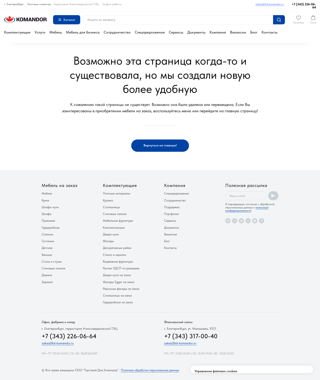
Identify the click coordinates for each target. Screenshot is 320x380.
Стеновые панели (53, 268)
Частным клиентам (39, 4)
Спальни (47, 234)
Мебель (55, 32)
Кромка (108, 200)
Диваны (47, 275)
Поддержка (171, 207)
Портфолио (171, 214)
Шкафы (46, 214)
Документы (196, 32)
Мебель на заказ (60, 185)
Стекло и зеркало (114, 255)
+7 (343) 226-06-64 (304, 5)
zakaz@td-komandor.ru (270, 4)
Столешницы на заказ (117, 295)
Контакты (270, 32)
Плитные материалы (116, 193)
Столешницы (111, 207)
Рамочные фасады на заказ (121, 289)
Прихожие (48, 221)
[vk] (234, 220)
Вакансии (238, 32)
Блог (254, 32)
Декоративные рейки (117, 248)
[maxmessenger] (227, 220)
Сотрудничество (117, 32)
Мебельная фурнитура (118, 221)
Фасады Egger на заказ (118, 282)
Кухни (45, 200)
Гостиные (48, 241)
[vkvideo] (241, 220)
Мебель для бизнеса (83, 32)
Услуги (39, 32)
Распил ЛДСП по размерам (121, 268)
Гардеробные (51, 227)
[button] (298, 19)
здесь (209, 355)
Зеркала (47, 282)
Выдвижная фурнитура (118, 261)
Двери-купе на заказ (117, 275)
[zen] (254, 220)
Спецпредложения (150, 32)
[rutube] (248, 220)
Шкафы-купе (50, 207)
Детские (47, 248)
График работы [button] (111, 4)
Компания (218, 32)
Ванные (47, 255)
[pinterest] (261, 220)
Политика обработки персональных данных (150, 370)
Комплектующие (17, 32)
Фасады (108, 241)
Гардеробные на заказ (118, 302)
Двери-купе (111, 234)
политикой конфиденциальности (246, 209)
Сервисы (176, 32)
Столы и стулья (52, 261)
